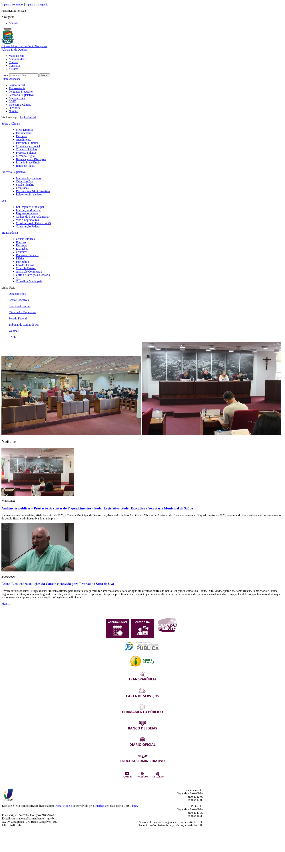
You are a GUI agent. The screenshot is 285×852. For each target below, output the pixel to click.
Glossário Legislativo (21, 94)
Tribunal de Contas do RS (24, 324)
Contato (13, 62)
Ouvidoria (15, 107)
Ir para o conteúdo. (12, 4)
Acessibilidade (17, 59)
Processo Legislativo (13, 171)
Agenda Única (17, 98)
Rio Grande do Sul (20, 306)
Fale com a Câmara (20, 104)
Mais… (5, 603)
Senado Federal (18, 318)
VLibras (13, 68)
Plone (134, 805)
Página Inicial (17, 85)
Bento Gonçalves (19, 299)
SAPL (12, 337)
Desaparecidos (17, 293)
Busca (5, 75)
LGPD (12, 101)
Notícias (13, 111)
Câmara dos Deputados (22, 312)
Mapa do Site (16, 55)
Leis (4, 200)
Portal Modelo (63, 805)
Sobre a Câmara (10, 123)
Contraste (14, 65)
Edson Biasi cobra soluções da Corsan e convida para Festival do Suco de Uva (57, 584)
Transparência (17, 88)
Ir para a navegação (36, 4)
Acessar (13, 23)
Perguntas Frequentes (21, 91)
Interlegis (100, 805)
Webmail (14, 330)
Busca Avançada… (12, 78)
